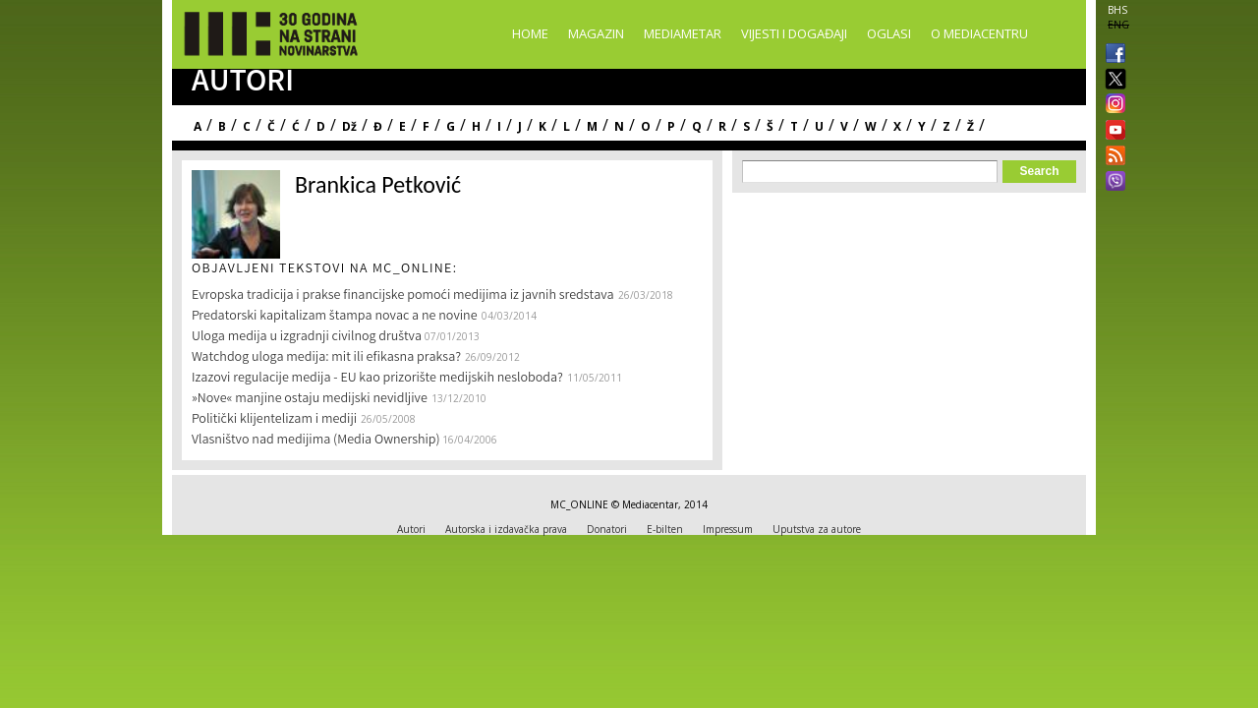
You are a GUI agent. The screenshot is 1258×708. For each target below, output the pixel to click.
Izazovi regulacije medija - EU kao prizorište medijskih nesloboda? (377, 378)
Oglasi (889, 33)
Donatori (607, 529)
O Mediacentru (979, 33)
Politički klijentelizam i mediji (274, 420)
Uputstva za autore (816, 529)
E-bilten (665, 529)
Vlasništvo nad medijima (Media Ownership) (317, 440)
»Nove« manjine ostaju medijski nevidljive (310, 399)
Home (530, 33)
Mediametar (682, 33)
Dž (349, 126)
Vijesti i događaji (794, 33)
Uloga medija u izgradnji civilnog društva (308, 337)
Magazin (596, 33)
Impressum (728, 529)
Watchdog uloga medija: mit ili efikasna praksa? (326, 358)
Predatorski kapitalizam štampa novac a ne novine (335, 316)
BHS (1117, 10)
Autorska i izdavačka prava (506, 529)
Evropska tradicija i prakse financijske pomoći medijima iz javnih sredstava (403, 296)
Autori (411, 529)
